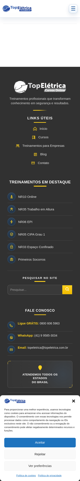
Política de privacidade (50, 475)
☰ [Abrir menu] (73, 8)
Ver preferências (40, 466)
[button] (73, 401)
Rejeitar (40, 454)
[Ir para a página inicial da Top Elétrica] (40, 89)
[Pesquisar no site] (34, 290)
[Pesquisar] (67, 290)
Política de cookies (26, 475)
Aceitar (40, 442)
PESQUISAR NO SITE (40, 278)
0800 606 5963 (50, 323)
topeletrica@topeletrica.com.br (48, 347)
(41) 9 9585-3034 (45, 335)
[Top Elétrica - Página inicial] (34, 8)
